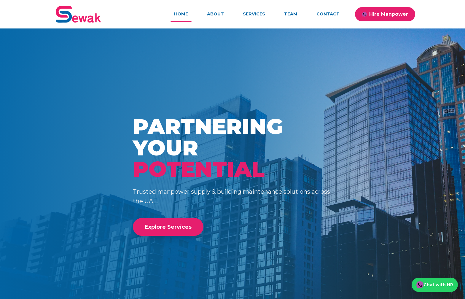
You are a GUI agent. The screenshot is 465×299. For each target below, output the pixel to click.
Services (254, 14)
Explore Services (168, 227)
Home (181, 14)
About (215, 14)
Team (290, 14)
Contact (328, 14)
